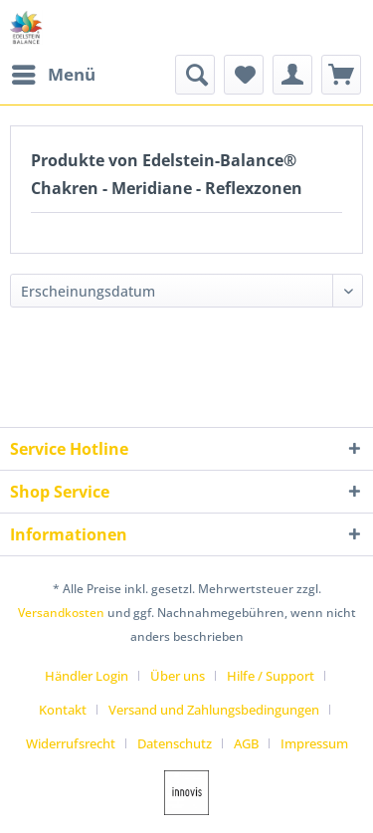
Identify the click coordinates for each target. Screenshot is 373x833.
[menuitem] (52, 75)
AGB (246, 743)
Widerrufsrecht (70, 743)
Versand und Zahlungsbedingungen (213, 710)
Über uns (177, 676)
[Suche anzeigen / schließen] (195, 75)
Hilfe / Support (270, 676)
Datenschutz (174, 743)
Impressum (314, 743)
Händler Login (86, 676)
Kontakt (63, 710)
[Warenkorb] (341, 75)
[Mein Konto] (292, 75)
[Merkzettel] (244, 75)
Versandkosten (61, 612)
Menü (53, 72)
